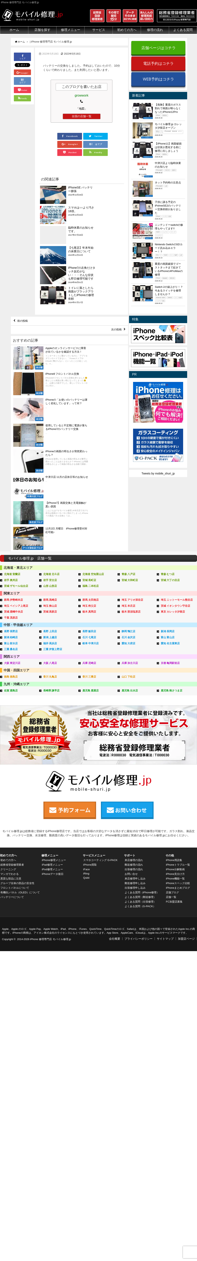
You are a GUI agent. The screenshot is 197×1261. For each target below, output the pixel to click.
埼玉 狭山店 (50, 532)
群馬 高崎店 (50, 526)
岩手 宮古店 (50, 507)
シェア (22, 56)
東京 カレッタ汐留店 (173, 538)
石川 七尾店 (89, 563)
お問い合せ (131, 792)
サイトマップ (165, 857)
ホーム (14, 30)
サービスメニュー (94, 774)
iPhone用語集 (174, 778)
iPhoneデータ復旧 (52, 792)
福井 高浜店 (50, 569)
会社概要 (114, 857)
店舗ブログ (172, 810)
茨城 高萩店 (50, 538)
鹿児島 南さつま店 (172, 615)
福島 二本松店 (90, 513)
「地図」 (81, 108)
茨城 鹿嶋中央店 (13, 538)
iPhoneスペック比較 (178, 801)
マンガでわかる (10, 792)
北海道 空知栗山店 (93, 501)
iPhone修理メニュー (54, 778)
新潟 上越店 (50, 563)
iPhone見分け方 (175, 792)
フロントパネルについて (15, 806)
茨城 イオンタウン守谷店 (175, 532)
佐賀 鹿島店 (11, 615)
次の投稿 (115, 281)
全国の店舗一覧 (81, 116)
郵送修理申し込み (135, 801)
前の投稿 (23, 271)
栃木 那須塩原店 (131, 538)
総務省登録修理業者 (12, 783)
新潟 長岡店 (168, 557)
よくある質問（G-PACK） (140, 824)
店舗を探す (42, 30)
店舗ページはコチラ (158, 47)
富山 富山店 (168, 563)
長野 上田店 (50, 557)
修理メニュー (70, 30)
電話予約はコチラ (158, 63)
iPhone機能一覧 (175, 797)
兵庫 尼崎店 (89, 588)
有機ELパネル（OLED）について (19, 812)
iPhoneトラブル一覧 (178, 783)
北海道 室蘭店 (12, 501)
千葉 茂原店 (11, 544)
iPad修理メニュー (52, 783)
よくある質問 (183, 30)
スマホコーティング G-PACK (101, 778)
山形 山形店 (50, 513)
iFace (86, 787)
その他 (169, 774)
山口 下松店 (128, 602)
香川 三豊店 (89, 602)
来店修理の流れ (134, 778)
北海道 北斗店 (51, 501)
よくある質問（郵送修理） (141, 815)
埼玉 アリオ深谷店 (132, 526)
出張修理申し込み (135, 806)
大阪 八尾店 (50, 588)
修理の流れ (155, 30)
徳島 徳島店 (11, 602)
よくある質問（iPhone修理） (142, 810)
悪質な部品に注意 (11, 797)
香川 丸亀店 (50, 602)
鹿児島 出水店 (130, 615)
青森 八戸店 (128, 501)
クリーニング (8, 787)
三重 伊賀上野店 (52, 574)
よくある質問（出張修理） (141, 820)
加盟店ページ (186, 857)
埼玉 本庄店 (128, 532)
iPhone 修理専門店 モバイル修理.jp (50, 857)
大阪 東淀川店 (12, 588)
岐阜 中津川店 (90, 569)
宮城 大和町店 (130, 507)
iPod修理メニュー (52, 787)
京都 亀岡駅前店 (170, 588)
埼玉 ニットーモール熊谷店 (177, 526)
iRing (86, 792)
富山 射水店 (11, 569)
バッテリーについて (12, 819)
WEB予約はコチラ (158, 79)
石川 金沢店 (128, 563)
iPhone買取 (90, 783)
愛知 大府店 (128, 569)
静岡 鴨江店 (128, 557)
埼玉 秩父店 (89, 532)
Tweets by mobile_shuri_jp (158, 473)
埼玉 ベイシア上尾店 (16, 532)
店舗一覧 (171, 815)
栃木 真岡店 (89, 538)
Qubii (86, 796)
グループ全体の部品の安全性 (18, 801)
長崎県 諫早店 (51, 615)
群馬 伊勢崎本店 (13, 526)
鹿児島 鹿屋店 (90, 615)
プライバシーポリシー (138, 857)
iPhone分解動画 (175, 787)
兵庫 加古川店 (130, 588)
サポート (129, 774)
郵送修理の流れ (134, 783)
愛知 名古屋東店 (170, 569)
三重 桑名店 (11, 574)
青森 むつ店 (168, 501)
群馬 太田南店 (90, 526)
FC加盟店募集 (174, 820)
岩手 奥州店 (11, 507)
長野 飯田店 (89, 557)
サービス (98, 30)
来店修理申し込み (135, 797)
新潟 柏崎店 (11, 563)
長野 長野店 (11, 557)
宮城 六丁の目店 (170, 507)
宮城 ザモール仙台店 (16, 513)
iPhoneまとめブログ (178, 806)
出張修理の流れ (134, 787)
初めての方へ (126, 30)
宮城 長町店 (89, 507)
